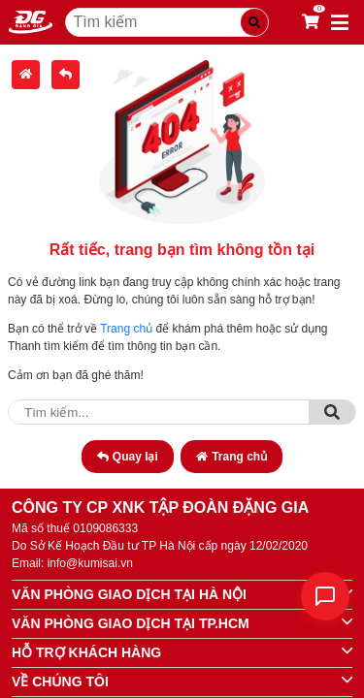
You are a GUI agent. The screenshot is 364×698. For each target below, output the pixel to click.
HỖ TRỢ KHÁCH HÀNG (86, 652)
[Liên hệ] (325, 596)
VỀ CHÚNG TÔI (60, 681)
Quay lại (127, 456)
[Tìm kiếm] (254, 22)
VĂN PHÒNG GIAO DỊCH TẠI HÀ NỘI (129, 594)
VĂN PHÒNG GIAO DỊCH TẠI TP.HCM (130, 623)
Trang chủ (126, 328)
